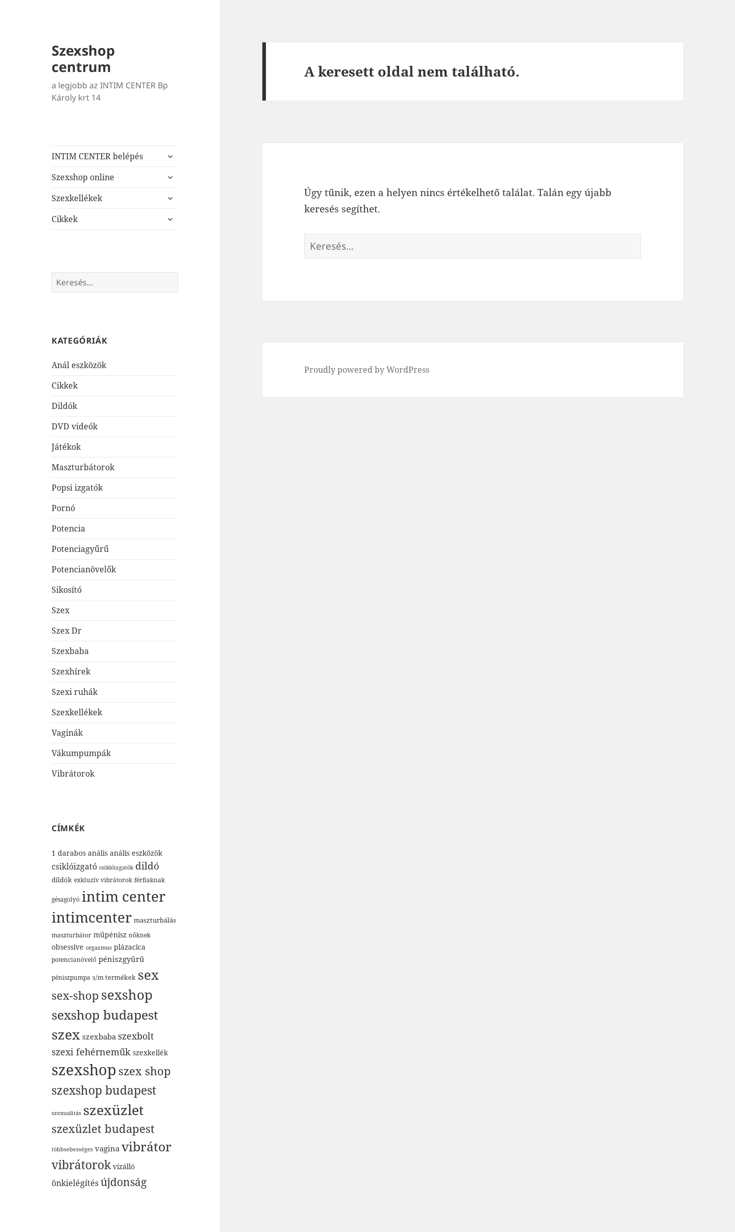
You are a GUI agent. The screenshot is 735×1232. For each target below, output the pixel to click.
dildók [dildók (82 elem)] (62, 879)
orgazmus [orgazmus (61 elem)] (99, 947)
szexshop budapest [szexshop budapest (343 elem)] (104, 1090)
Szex (60, 610)
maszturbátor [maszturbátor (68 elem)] (71, 935)
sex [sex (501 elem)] (148, 974)
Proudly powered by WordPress (366, 369)
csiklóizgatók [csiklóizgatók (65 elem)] (116, 867)
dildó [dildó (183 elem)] (147, 865)
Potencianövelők (84, 569)
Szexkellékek (77, 198)
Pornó (63, 508)
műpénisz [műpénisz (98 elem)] (110, 934)
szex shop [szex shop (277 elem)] (144, 1071)
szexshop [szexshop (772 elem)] (84, 1069)
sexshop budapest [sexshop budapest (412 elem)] (105, 1014)
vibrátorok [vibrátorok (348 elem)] (81, 1164)
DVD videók (74, 426)
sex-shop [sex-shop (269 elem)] (75, 995)
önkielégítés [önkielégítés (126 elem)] (75, 1183)
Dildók (64, 406)
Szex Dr (67, 630)
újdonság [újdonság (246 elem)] (123, 1182)
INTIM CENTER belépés (97, 156)
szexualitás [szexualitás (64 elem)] (66, 1113)
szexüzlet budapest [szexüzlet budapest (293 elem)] (103, 1129)
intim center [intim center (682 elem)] (123, 896)
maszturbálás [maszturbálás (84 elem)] (155, 920)
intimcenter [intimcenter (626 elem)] (92, 917)
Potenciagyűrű (80, 548)
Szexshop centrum (83, 58)
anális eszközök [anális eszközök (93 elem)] (136, 853)
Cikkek (65, 219)
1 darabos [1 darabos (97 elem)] (69, 853)
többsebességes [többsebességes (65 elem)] (72, 1149)
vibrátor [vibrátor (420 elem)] (146, 1146)
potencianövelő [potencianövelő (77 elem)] (74, 959)
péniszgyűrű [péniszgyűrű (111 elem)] (121, 959)
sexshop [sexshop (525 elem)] (127, 994)
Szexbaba (70, 651)
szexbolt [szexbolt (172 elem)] (136, 1035)
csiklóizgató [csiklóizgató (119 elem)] (74, 866)
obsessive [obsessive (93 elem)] (68, 947)
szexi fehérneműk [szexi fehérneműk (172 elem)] (91, 1051)
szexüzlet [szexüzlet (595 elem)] (113, 1109)
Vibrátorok (73, 773)
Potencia (68, 528)
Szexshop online (83, 177)
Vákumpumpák (81, 753)
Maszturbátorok (83, 467)
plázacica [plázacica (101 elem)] (129, 947)
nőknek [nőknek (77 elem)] (140, 935)
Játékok (66, 446)
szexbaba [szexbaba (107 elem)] (99, 1036)
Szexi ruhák (74, 691)
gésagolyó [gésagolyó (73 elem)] (66, 899)
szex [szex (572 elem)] (66, 1034)
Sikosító (67, 589)
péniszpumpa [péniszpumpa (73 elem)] (71, 977)
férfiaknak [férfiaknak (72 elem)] (149, 880)
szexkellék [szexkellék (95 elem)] (150, 1052)
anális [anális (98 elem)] (98, 853)
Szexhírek (71, 671)
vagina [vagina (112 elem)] (107, 1148)
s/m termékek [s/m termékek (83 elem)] (114, 977)
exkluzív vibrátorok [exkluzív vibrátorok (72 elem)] (103, 880)
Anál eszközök (79, 365)
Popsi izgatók (77, 487)
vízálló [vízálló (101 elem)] (124, 1166)
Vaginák (67, 732)
